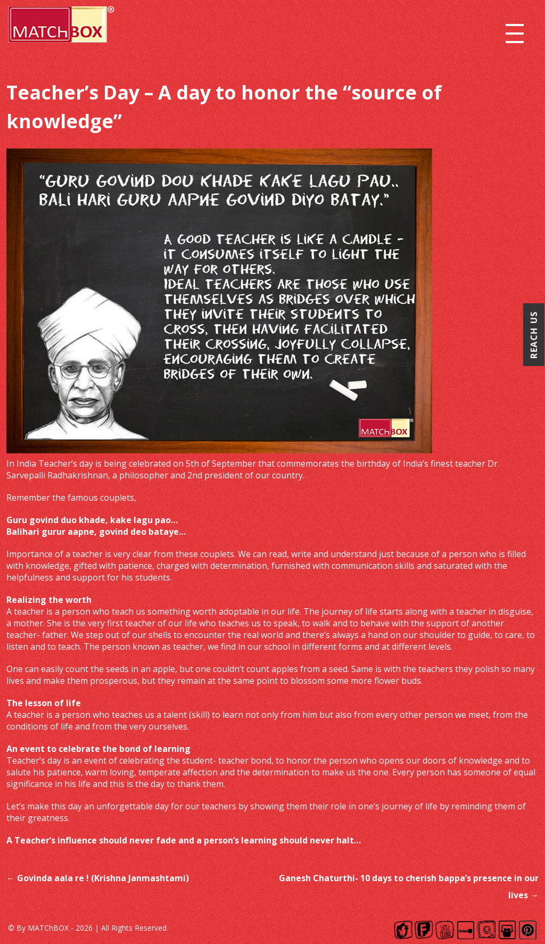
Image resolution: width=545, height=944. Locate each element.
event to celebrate (60, 749)
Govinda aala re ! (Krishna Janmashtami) (97, 878)
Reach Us (534, 335)
